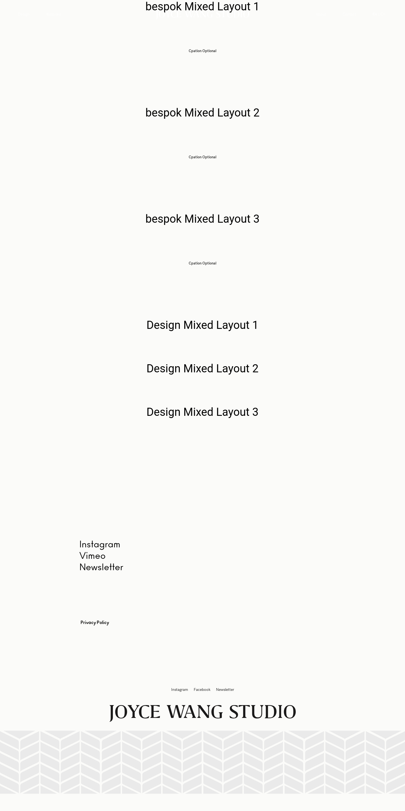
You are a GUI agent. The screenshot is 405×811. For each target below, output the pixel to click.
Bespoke (54, 14)
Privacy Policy (95, 622)
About (321, 14)
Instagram (179, 689)
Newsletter (101, 567)
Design (24, 14)
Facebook (202, 689)
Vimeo (92, 556)
